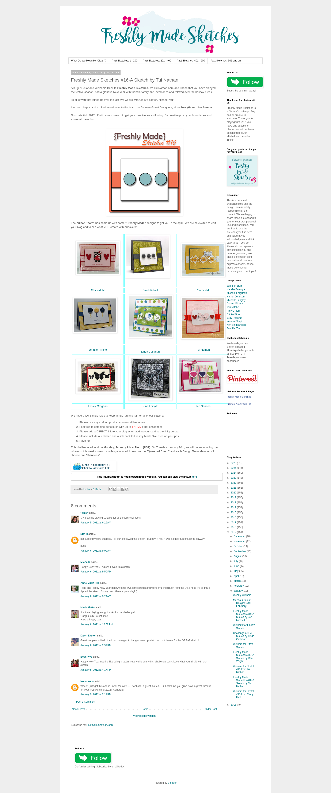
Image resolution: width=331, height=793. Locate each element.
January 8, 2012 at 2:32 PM (95, 645)
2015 (234, 517)
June (237, 566)
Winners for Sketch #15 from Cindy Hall (243, 694)
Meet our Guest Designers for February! (242, 603)
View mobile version (144, 715)
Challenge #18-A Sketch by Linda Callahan (243, 636)
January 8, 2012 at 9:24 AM (95, 596)
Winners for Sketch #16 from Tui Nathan (243, 669)
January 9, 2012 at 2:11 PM (95, 694)
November (240, 541)
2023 (234, 477)
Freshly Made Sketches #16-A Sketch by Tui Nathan (243, 682)
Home (145, 709)
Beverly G (86, 656)
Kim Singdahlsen (236, 324)
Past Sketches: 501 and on (225, 60)
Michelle (85, 562)
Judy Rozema (234, 317)
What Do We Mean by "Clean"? (88, 60)
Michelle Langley (236, 300)
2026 (234, 463)
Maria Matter (87, 607)
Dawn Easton (88, 635)
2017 (234, 507)
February (239, 585)
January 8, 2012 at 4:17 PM (95, 669)
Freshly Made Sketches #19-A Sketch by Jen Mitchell (243, 616)
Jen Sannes (203, 406)
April (236, 576)
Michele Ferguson (237, 293)
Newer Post (78, 709)
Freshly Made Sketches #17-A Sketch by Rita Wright (243, 657)
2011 (234, 704)
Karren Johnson (236, 296)
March (237, 580)
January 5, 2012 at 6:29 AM (95, 522)
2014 (234, 522)
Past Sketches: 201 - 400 (157, 60)
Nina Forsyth (150, 406)
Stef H (84, 534)
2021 (234, 487)
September (240, 551)
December (240, 536)
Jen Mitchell (150, 290)
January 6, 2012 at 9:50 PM (95, 571)
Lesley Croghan (97, 406)
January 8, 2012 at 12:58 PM (96, 624)
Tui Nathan (203, 349)
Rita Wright (98, 290)
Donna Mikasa (235, 303)
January (238, 590)
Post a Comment (85, 701)
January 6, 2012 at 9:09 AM (95, 550)
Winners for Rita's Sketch (243, 646)
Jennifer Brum (235, 285)
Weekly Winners (242, 595)
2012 (234, 532)
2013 (234, 527)
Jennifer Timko (98, 349)
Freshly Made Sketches (239, 396)
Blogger (172, 782)
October (238, 546)
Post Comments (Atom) (99, 725)
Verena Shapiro (235, 321)
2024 (234, 472)
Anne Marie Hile (89, 583)
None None (87, 681)
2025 (234, 467)
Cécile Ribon (234, 314)
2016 (234, 512)
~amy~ (84, 512)
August (238, 556)
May (236, 571)
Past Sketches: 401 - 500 (191, 60)
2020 (234, 492)
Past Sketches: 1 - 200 (124, 60)
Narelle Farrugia (236, 289)
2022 (234, 482)
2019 (234, 497)
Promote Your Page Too (239, 404)
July (236, 561)
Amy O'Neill (233, 310)
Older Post (211, 709)
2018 (234, 502)
